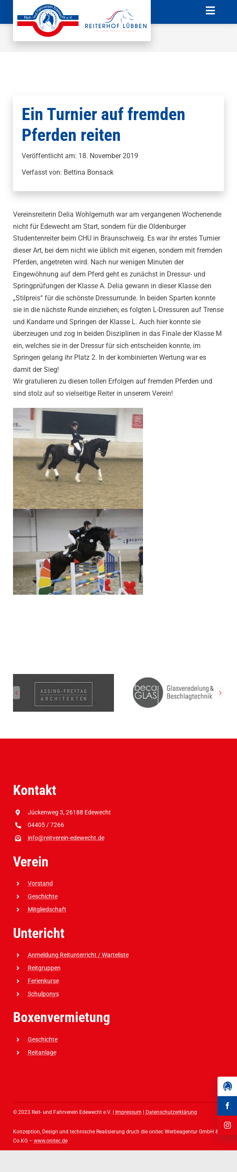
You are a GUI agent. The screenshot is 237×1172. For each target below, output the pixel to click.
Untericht (39, 933)
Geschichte (43, 896)
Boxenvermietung (61, 1017)
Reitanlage (42, 1052)
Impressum (128, 1112)
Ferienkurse (43, 980)
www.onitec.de (51, 1141)
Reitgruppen (44, 967)
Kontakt (34, 790)
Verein (31, 861)
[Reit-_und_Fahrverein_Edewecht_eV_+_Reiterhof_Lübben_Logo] (81, 7)
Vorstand (40, 883)
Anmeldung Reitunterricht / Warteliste (78, 954)
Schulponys (43, 993)
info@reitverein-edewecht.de (66, 837)
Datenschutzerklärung (171, 1112)
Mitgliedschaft (47, 909)
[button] (16, 692)
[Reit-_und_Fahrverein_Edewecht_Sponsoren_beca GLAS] (173, 678)
